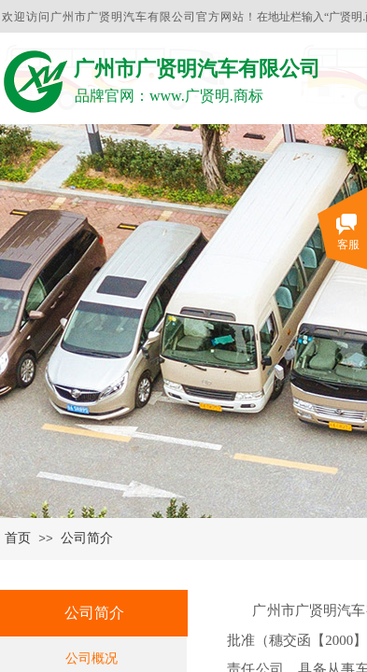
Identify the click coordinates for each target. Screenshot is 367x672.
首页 (18, 538)
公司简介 (87, 538)
